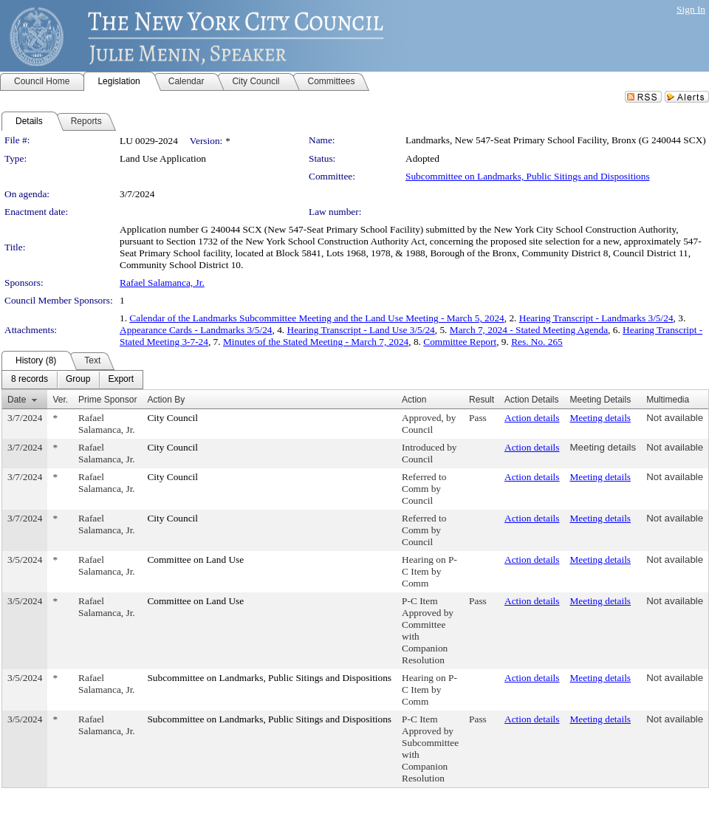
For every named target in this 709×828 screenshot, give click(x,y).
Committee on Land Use (195, 559)
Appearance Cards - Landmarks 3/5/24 (196, 329)
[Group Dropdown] (78, 380)
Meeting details (600, 417)
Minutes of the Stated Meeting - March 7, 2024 (315, 341)
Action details (531, 417)
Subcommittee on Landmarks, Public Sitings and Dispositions (527, 176)
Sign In (691, 9)
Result (481, 399)
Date (16, 399)
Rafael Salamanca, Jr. (162, 282)
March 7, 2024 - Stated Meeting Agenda (529, 329)
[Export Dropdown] (121, 380)
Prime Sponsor (107, 399)
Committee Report (459, 341)
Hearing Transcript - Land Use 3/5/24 (361, 329)
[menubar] (72, 379)
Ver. (60, 399)
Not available (674, 417)
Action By (166, 399)
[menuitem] (29, 380)
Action (414, 399)
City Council (172, 417)
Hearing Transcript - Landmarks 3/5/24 (596, 318)
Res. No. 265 (537, 341)
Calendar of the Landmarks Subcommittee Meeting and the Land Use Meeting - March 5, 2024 (316, 318)
